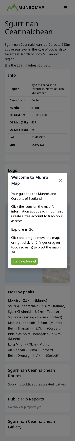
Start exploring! (24, 261)
